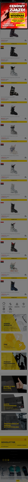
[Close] (26, 3)
